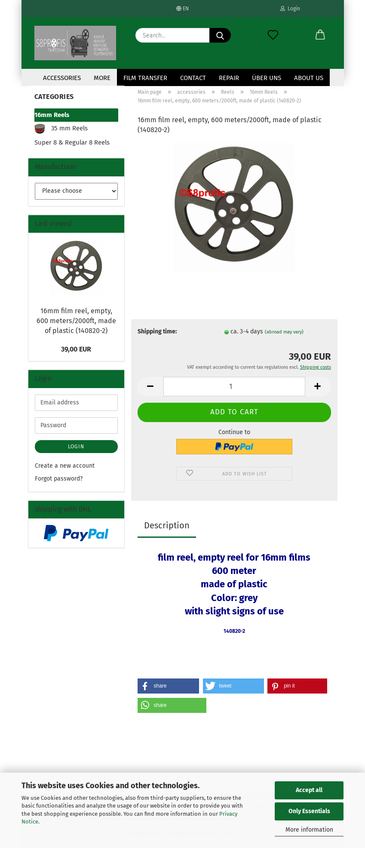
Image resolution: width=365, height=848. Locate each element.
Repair (229, 78)
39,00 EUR (76, 349)
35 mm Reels (61, 129)
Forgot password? (59, 478)
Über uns (266, 78)
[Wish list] (273, 35)
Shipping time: (157, 331)
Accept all (309, 790)
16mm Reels (51, 115)
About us (308, 78)
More (102, 78)
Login (290, 9)
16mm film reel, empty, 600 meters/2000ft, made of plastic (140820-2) (76, 321)
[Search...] (220, 35)
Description (167, 525)
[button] (320, 35)
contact (193, 78)
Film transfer (145, 78)
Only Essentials (309, 811)
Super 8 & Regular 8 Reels (72, 142)
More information (309, 829)
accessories (62, 78)
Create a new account (65, 465)
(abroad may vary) (284, 332)
